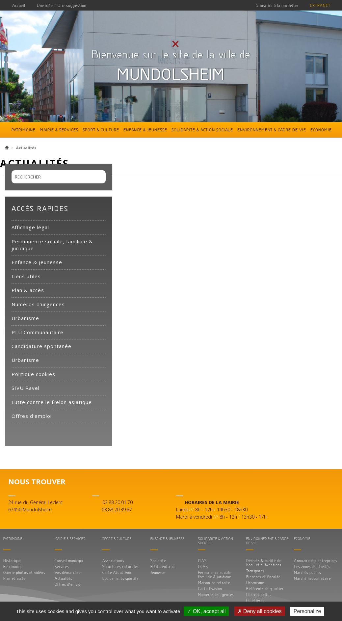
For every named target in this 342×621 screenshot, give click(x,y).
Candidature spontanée (41, 346)
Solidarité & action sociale (202, 129)
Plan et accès (14, 578)
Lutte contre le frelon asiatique (52, 402)
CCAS (203, 566)
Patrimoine (24, 129)
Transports (255, 571)
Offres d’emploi (68, 584)
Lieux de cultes (258, 594)
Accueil (18, 5)
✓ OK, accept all (206, 611)
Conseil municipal (69, 560)
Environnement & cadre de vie (271, 129)
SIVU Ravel (25, 388)
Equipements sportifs (120, 578)
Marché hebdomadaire (312, 578)
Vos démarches (67, 572)
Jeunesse (157, 572)
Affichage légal (30, 227)
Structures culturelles (120, 566)
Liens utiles (26, 276)
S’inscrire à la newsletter (277, 5)
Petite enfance (162, 566)
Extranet (320, 5)
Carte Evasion (210, 588)
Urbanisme (25, 318)
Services (62, 566)
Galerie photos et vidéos (24, 572)
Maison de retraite (214, 582)
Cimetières (255, 600)
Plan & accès (28, 290)
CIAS (202, 560)
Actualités (63, 578)
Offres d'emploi (32, 416)
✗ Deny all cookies (260, 611)
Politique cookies (33, 374)
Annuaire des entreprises (315, 560)
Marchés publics (307, 572)
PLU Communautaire (38, 332)
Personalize (307, 611)
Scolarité (158, 560)
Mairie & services (59, 129)
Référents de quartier (265, 588)
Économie (321, 129)
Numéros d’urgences (38, 304)
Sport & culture (101, 129)
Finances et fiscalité (263, 577)
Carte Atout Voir (117, 572)
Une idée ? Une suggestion (61, 5)
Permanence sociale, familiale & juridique (52, 245)
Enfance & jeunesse (145, 129)
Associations (113, 560)
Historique (12, 560)
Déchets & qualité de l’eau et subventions (264, 562)
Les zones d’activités (312, 566)
